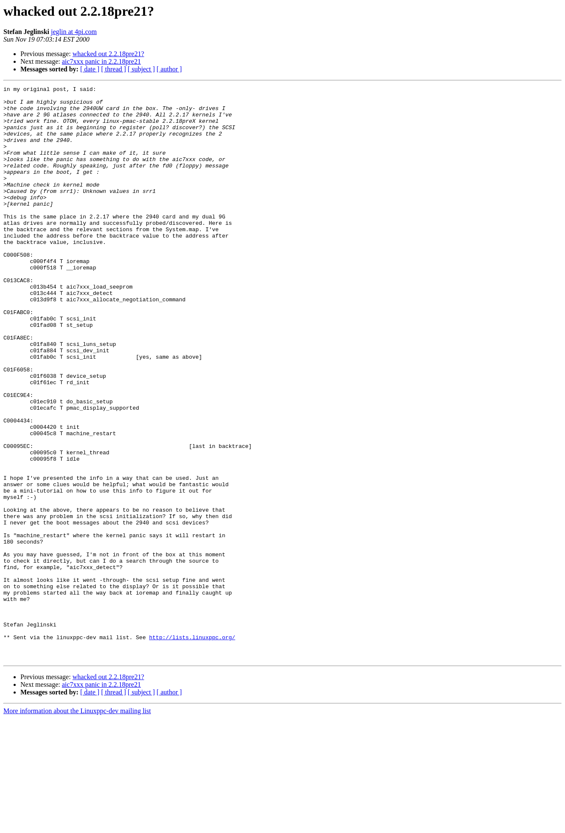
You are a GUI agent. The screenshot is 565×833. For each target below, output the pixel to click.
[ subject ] (141, 69)
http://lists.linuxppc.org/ (192, 748)
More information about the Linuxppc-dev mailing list (77, 825)
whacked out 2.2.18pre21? (108, 53)
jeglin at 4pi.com (74, 31)
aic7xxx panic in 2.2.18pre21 (101, 61)
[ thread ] (113, 69)
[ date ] (89, 69)
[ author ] (169, 69)
